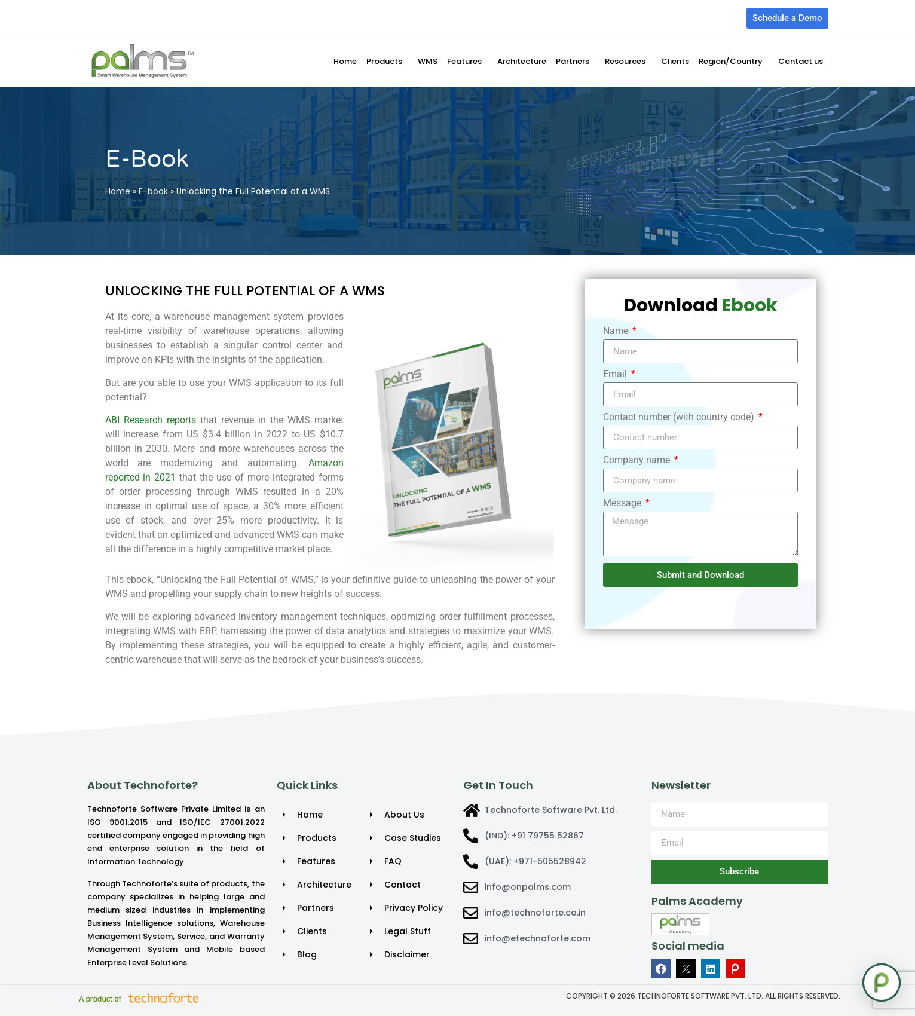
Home (345, 61)
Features (467, 62)
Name (617, 331)
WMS (427, 61)
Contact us (800, 61)
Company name (637, 460)
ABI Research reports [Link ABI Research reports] (150, 420)
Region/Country (734, 62)
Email (616, 374)
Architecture (521, 61)
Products (387, 62)
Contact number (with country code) (680, 417)
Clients (675, 61)
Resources (628, 62)
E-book (153, 191)
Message (623, 503)
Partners (575, 62)
